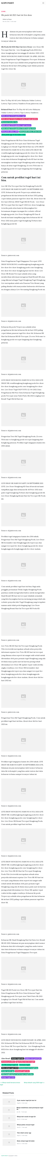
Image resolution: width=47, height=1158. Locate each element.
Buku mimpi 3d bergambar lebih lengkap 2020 (18, 128)
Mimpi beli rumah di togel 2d (26, 1116)
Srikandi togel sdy (22, 1071)
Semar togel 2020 (8, 1077)
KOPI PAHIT (4, 1155)
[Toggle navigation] (43, 3)
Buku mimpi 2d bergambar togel (13, 116)
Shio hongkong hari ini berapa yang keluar (17, 1074)
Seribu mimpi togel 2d (10, 1065)
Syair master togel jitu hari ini (26, 1100)
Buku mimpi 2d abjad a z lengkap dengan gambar (19, 119)
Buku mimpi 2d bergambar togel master (16, 125)
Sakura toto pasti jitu (33, 1058)
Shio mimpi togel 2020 (10, 1068)
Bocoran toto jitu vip (9, 122)
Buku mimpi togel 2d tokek (26, 1141)
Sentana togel (25, 1065)
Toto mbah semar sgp (24, 1133)
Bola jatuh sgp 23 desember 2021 (13, 135)
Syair (3, 11)
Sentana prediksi (8, 1062)
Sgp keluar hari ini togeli (25, 1062)
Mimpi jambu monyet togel (25, 1124)
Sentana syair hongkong (29, 1068)
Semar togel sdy (18, 1058)
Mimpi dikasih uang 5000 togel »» (34, 1082)
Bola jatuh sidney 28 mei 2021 (30, 131)
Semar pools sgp (8, 1071)
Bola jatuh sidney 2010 (10, 131)
